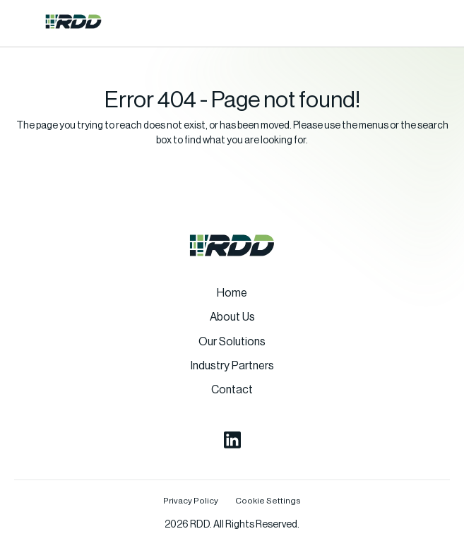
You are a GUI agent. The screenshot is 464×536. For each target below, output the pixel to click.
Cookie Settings (268, 500)
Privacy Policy (190, 500)
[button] (24, 21)
